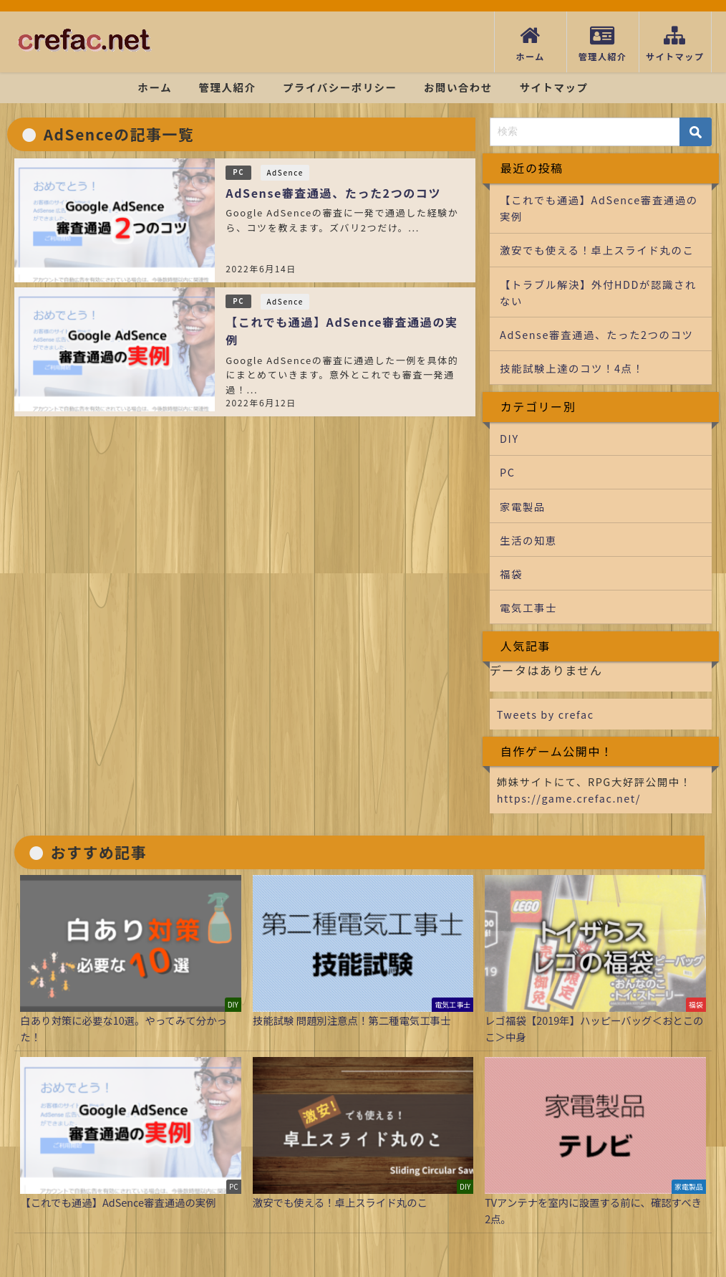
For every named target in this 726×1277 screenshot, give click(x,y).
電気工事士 (528, 607)
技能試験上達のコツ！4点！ (572, 368)
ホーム (155, 87)
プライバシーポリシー (340, 87)
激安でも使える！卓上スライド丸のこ (597, 249)
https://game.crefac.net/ (569, 797)
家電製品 (523, 506)
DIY (509, 438)
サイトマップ (553, 87)
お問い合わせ (458, 87)
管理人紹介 (227, 87)
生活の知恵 (528, 539)
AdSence (284, 172)
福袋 (511, 573)
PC (238, 172)
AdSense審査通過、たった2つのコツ (333, 192)
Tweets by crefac (545, 714)
